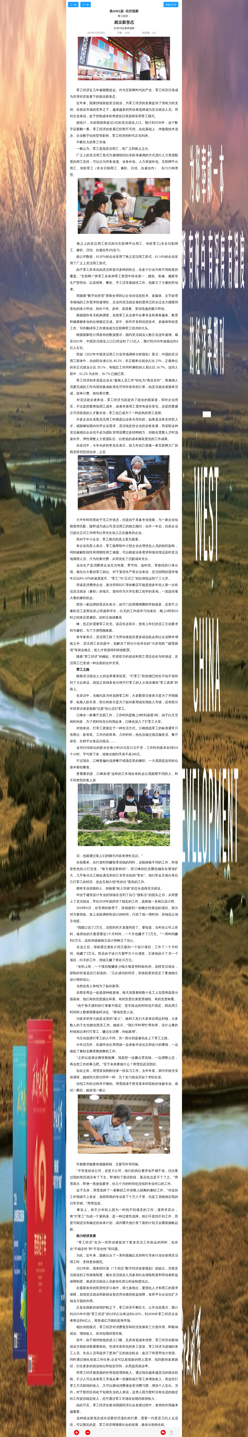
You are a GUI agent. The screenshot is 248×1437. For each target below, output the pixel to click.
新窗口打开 (171, 4)
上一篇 (73, 4)
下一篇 (85, 4)
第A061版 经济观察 (124, 11)
